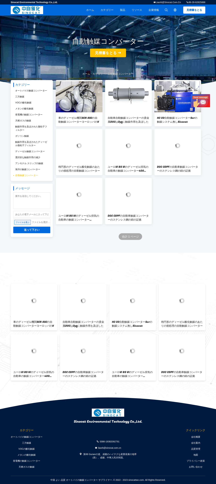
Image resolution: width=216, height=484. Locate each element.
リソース (137, 10)
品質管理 (195, 449)
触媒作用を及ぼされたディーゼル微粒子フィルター (31, 144)
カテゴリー (107, 10)
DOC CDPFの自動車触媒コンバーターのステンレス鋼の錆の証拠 (177, 169)
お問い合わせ (196, 467)
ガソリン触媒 (22, 136)
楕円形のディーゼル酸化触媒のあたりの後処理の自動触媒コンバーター (79, 169)
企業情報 (154, 10)
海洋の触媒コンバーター (27, 169)
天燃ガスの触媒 (23, 120)
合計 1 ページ (130, 236)
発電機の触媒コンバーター (28, 114)
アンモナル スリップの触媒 (29, 163)
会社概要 (195, 437)
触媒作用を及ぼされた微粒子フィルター (31, 128)
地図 (195, 455)
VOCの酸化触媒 (23, 102)
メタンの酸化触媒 (24, 108)
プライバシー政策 (196, 461)
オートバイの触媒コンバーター (31, 90)
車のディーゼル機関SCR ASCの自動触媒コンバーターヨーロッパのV (78, 120)
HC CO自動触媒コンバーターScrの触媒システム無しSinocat (177, 120)
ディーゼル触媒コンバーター (30, 151)
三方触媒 (19, 96)
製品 (122, 10)
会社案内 (195, 443)
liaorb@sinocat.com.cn (168, 2)
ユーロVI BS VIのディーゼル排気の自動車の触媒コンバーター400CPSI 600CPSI (78, 218)
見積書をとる (194, 10)
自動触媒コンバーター (26, 175)
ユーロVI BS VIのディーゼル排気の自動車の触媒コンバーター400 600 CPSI (128, 169)
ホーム (90, 10)
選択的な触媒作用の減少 (27, 157)
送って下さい (32, 229)
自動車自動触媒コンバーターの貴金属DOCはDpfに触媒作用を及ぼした (128, 120)
